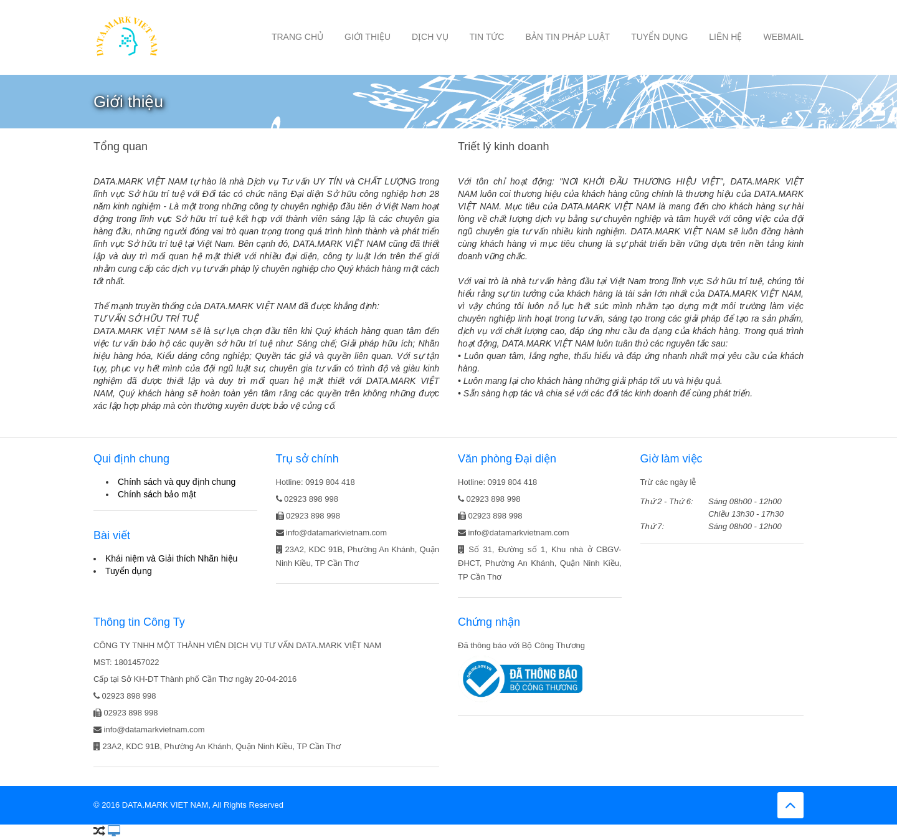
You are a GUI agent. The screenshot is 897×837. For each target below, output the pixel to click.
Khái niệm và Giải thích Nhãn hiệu (171, 558)
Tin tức (487, 37)
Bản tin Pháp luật (567, 37)
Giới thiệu (367, 37)
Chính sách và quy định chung (176, 482)
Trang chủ (297, 37)
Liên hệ (725, 37)
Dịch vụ (430, 37)
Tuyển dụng (659, 37)
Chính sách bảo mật (157, 494)
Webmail (783, 37)
